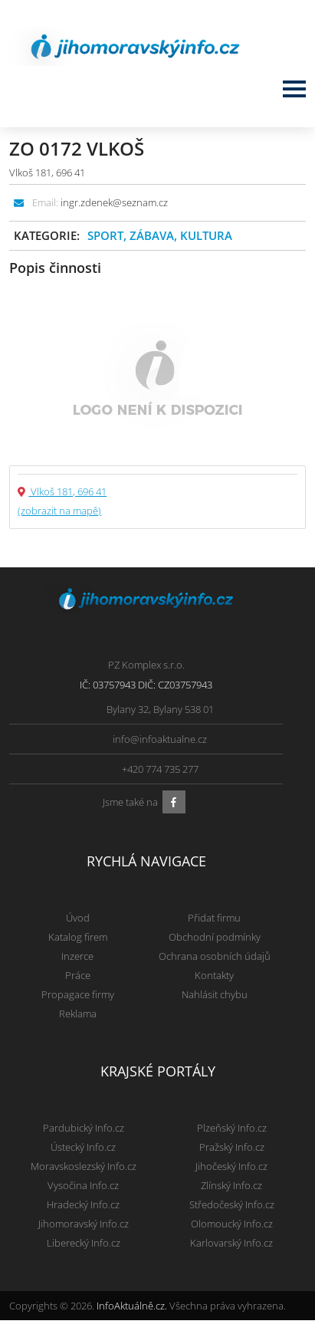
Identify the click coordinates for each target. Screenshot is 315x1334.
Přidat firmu (214, 918)
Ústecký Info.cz (83, 1147)
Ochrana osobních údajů (215, 956)
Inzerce (77, 956)
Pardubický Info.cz (83, 1128)
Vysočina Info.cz (83, 1185)
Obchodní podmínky (215, 937)
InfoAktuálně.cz (131, 1306)
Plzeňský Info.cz (232, 1128)
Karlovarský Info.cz (231, 1243)
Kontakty (214, 975)
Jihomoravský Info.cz (83, 1223)
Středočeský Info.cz (231, 1204)
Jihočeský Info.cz (231, 1166)
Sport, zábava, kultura (159, 235)
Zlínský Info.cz (231, 1185)
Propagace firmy (77, 994)
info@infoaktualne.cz (160, 739)
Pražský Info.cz (231, 1147)
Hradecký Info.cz (83, 1204)
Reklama (78, 1013)
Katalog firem (77, 937)
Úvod (78, 918)
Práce (77, 975)
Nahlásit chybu (215, 994)
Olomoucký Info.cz (232, 1223)
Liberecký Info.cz (83, 1243)
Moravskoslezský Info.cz (83, 1166)
